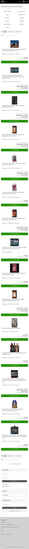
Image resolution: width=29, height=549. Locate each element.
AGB (2, 531)
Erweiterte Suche (14, 511)
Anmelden (14, 481)
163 (14, 35)
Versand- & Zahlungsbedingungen (7, 524)
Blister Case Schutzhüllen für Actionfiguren (11, 328)
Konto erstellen (5, 484)
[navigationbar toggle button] (27, 2)
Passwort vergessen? (6, 486)
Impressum (3, 522)
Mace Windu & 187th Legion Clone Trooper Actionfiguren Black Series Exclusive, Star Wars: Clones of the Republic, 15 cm (14, 437)
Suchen (14, 507)
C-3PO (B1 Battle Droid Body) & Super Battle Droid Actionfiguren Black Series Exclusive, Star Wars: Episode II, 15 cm (14, 380)
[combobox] (11, 31)
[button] (2, 31)
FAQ (2, 529)
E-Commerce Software (10, 547)
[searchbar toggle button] (20, 2)
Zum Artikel (14, 339)
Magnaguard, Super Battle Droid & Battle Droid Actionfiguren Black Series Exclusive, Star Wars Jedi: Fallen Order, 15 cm (13, 77)
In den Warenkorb (14, 61)
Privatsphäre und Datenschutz (7, 534)
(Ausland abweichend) (15, 54)
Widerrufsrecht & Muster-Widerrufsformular (9, 527)
